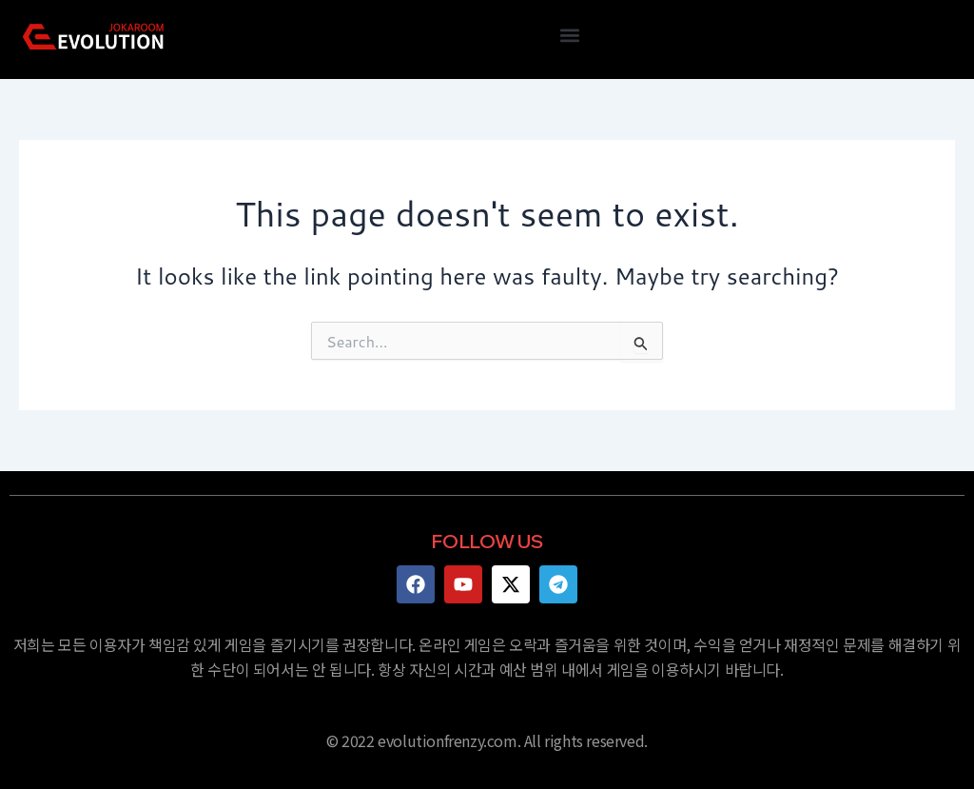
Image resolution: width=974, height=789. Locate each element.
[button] (569, 34)
